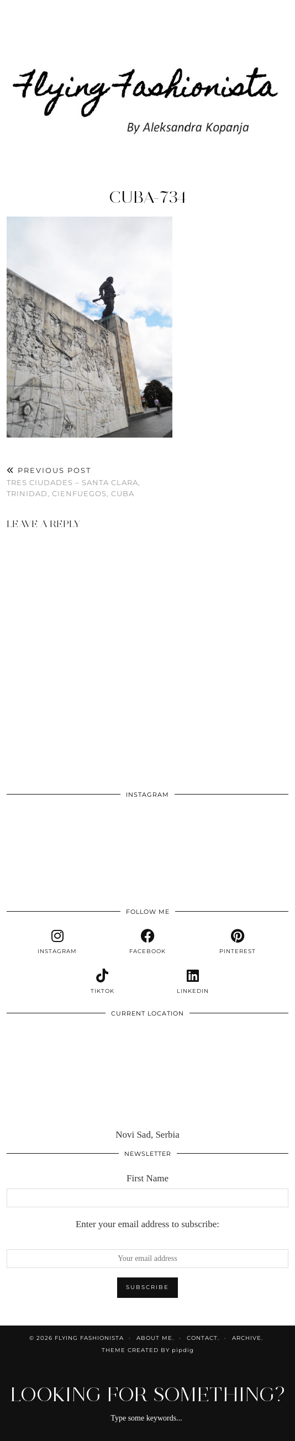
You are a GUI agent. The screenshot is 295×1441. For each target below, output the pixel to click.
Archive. (247, 1338)
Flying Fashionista (89, 1338)
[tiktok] (102, 981)
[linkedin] (193, 981)
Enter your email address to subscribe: (147, 1224)
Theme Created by (148, 1350)
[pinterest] (238, 942)
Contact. (203, 1338)
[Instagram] (35, 833)
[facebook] (147, 942)
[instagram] (57, 942)
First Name (147, 1178)
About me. (155, 1338)
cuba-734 (148, 197)
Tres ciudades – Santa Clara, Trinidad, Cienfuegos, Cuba (77, 482)
